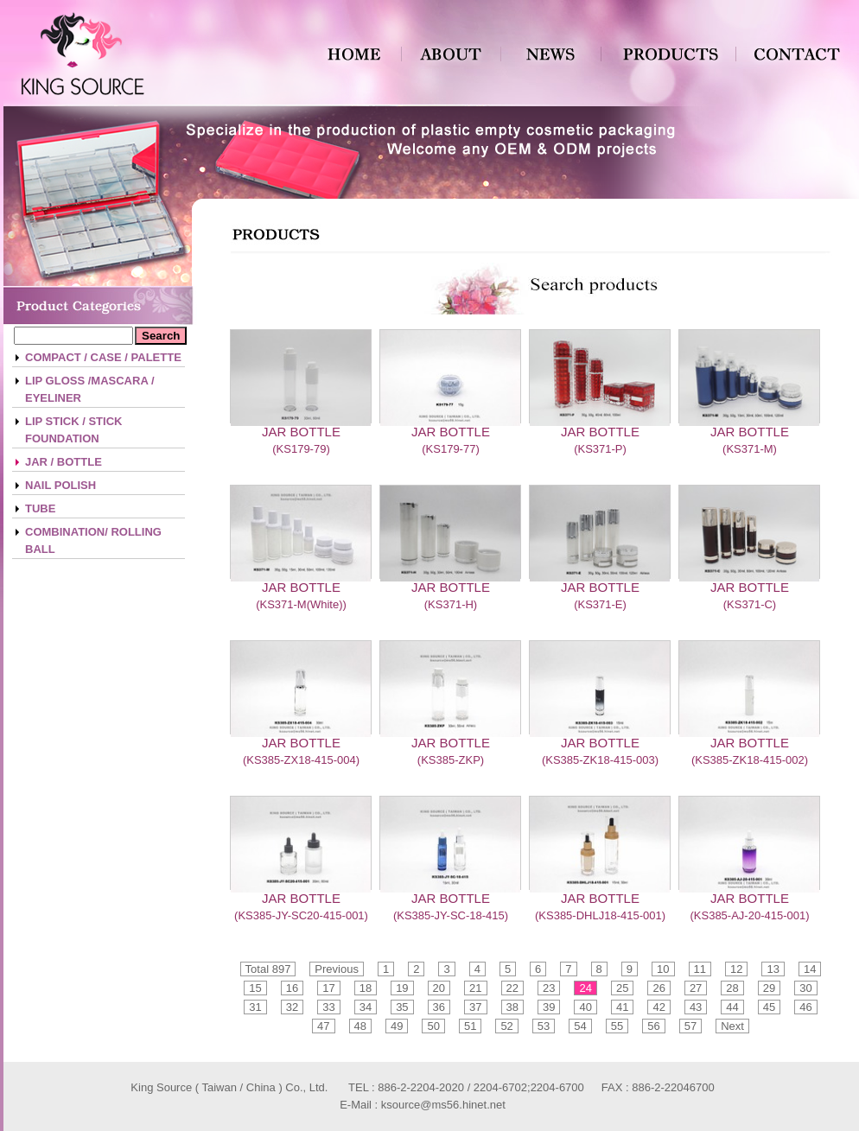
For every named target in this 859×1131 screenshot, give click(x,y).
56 (653, 1026)
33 (328, 1007)
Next (732, 1026)
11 (700, 969)
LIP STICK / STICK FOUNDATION (73, 430)
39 (549, 1007)
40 (585, 1007)
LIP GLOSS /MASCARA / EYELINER (90, 389)
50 (433, 1026)
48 (360, 1026)
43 (696, 1007)
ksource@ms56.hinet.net (443, 1104)
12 (736, 969)
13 (773, 969)
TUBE (40, 508)
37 (475, 1007)
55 (617, 1026)
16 (292, 988)
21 (475, 988)
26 (658, 988)
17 (328, 988)
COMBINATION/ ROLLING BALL (93, 540)
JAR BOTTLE (301, 431)
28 (732, 988)
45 (769, 1007)
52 (506, 1026)
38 (512, 1007)
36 (439, 1007)
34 (366, 1007)
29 (769, 988)
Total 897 (268, 969)
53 (544, 1026)
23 (549, 988)
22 (512, 988)
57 (690, 1026)
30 (805, 988)
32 (292, 1007)
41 (622, 1007)
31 (255, 1007)
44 (732, 1007)
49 (397, 1026)
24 (585, 988)
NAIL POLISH (60, 485)
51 (470, 1026)
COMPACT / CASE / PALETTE (103, 357)
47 (323, 1026)
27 (696, 988)
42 (658, 1007)
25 (622, 988)
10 (663, 969)
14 (810, 969)
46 (805, 1007)
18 (366, 988)
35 (402, 1007)
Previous (337, 969)
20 (439, 988)
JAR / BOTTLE (63, 461)
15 (255, 988)
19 (402, 988)
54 (580, 1026)
